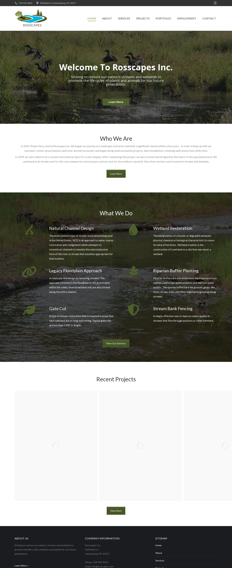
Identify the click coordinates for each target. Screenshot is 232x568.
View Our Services (116, 343)
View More (116, 510)
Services (159, 560)
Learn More (116, 173)
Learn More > (22, 565)
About (158, 552)
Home (158, 545)
